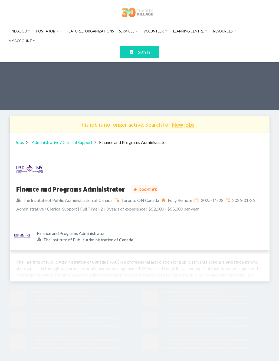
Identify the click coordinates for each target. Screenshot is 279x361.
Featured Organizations (90, 31)
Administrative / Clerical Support (62, 142)
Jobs (19, 142)
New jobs (183, 124)
